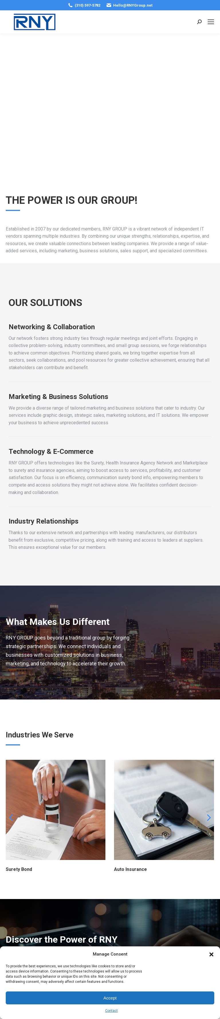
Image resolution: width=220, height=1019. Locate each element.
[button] (211, 954)
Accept (110, 997)
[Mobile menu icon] (210, 21)
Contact (111, 1011)
